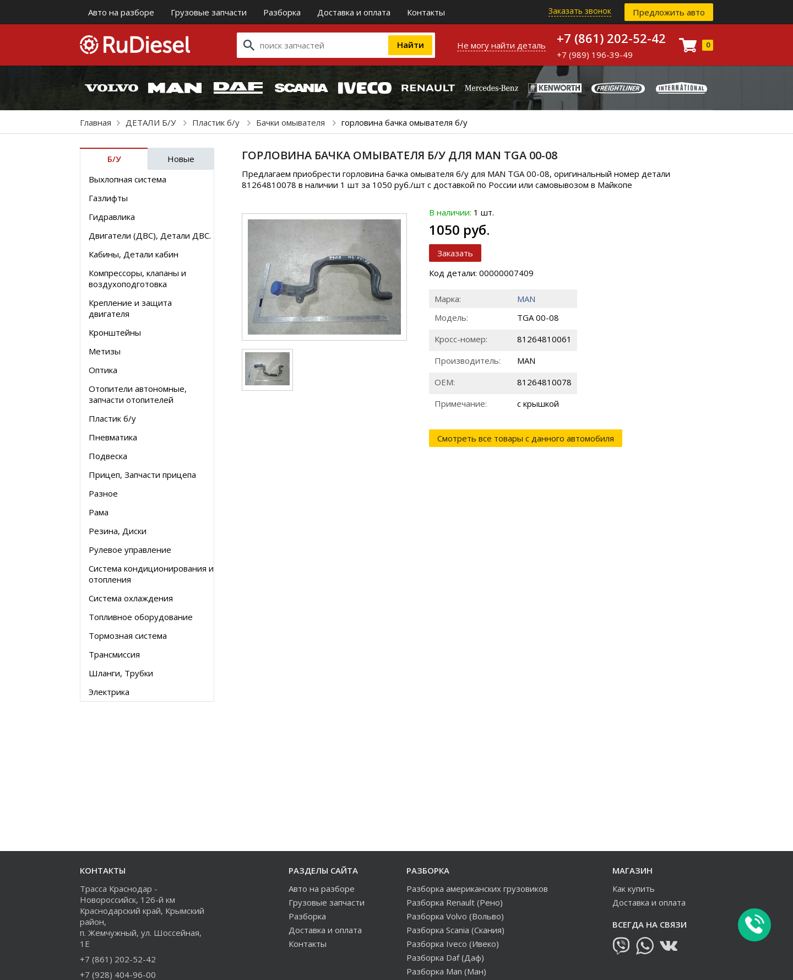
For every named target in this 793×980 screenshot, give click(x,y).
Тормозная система (128, 635)
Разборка (282, 12)
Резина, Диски (117, 530)
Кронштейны (115, 332)
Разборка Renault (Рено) (454, 902)
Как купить (633, 888)
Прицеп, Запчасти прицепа (142, 474)
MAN (526, 298)
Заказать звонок (579, 11)
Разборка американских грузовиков (477, 888)
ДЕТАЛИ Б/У (152, 122)
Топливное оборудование (141, 616)
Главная (95, 122)
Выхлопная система (127, 179)
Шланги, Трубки (121, 673)
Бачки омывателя (291, 122)
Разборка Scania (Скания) (455, 929)
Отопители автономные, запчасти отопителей (138, 394)
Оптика (103, 369)
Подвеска (108, 455)
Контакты (426, 12)
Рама (98, 512)
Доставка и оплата (353, 12)
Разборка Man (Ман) (446, 971)
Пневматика (113, 437)
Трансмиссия (114, 654)
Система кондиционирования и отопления (151, 574)
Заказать (455, 253)
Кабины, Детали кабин (133, 254)
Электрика (109, 691)
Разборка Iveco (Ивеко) (452, 943)
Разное (103, 493)
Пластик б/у (217, 122)
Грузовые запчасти (209, 12)
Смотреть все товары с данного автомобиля (525, 438)
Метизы (105, 351)
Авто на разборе (121, 12)
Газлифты (108, 197)
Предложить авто (669, 12)
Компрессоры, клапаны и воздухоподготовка (137, 278)
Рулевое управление (130, 549)
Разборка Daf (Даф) (445, 957)
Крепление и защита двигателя (130, 308)
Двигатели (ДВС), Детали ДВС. (150, 235)
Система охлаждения (131, 598)
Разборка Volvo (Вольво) (455, 916)
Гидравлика (112, 216)
